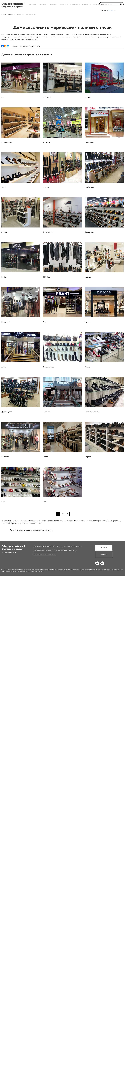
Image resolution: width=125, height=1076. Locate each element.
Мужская (42, 4)
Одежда (96, 4)
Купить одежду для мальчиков (45, 554)
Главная (3, 14)
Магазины (85, 4)
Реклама (104, 547)
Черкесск (10, 14)
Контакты (103, 554)
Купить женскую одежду (71, 546)
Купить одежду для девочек (65, 550)
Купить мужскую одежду (43, 550)
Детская (53, 4)
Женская (32, 4)
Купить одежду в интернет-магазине (46, 546)
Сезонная (62, 4)
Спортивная (74, 4)
